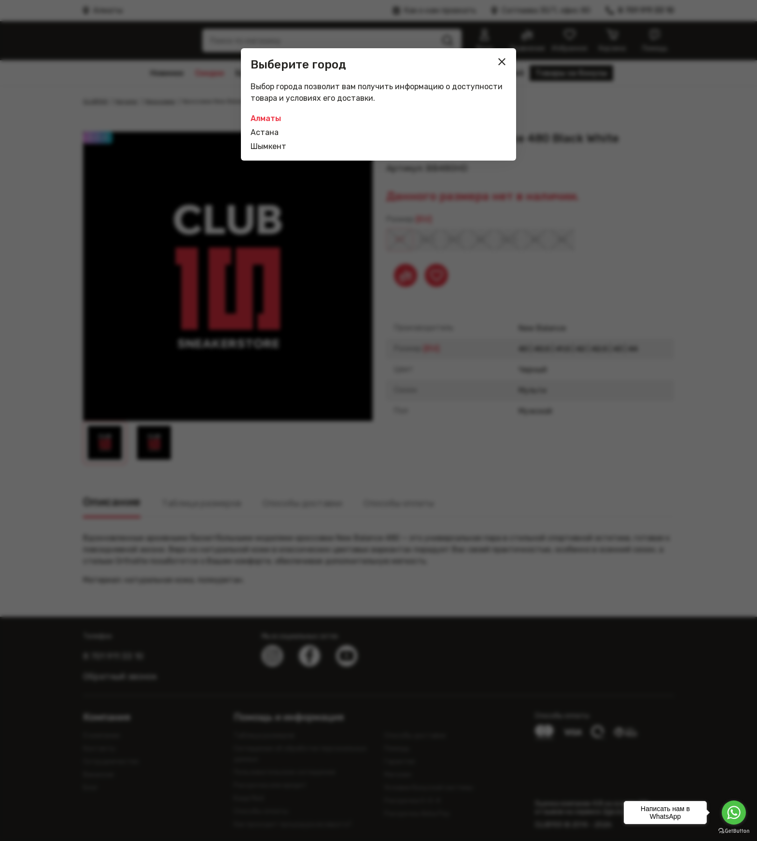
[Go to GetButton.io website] (733, 831)
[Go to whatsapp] (734, 812)
